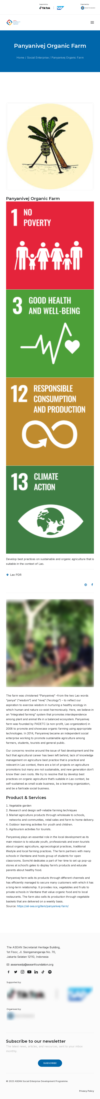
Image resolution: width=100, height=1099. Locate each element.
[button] (92, 22)
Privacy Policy (86, 1091)
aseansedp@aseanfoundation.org (32, 964)
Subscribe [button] (50, 1063)
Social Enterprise (38, 57)
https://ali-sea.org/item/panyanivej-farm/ (43, 906)
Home (20, 57)
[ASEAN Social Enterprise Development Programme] (13, 22)
